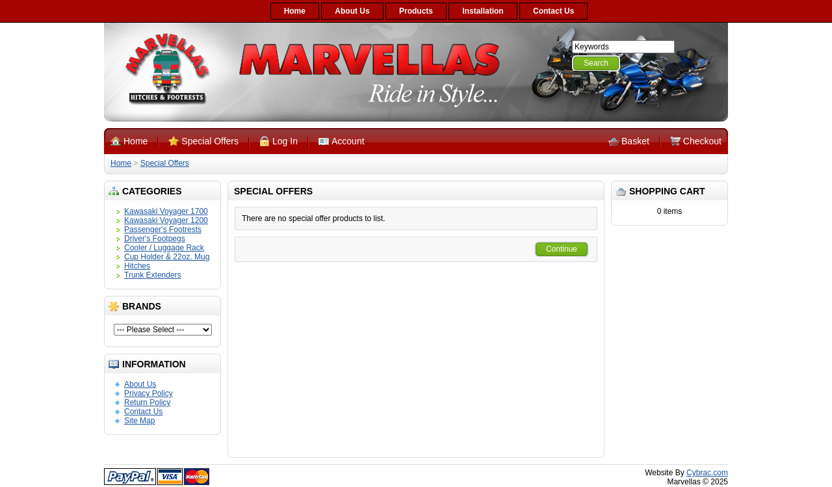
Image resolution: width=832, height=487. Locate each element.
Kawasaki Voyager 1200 (166, 220)
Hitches (137, 265)
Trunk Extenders (152, 275)
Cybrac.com (707, 472)
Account (348, 141)
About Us (352, 11)
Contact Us (553, 11)
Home (295, 11)
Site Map (139, 420)
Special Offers (210, 141)
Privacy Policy (148, 393)
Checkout (702, 141)
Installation (482, 11)
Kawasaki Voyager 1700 (166, 211)
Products (416, 11)
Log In (285, 141)
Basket (635, 141)
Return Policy (147, 402)
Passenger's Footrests (163, 229)
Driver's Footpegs (154, 238)
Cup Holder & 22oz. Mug (166, 256)
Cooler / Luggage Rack (164, 247)
